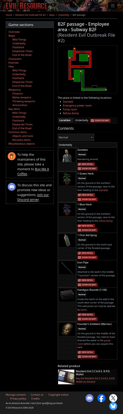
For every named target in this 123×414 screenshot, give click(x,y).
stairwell (103, 190)
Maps (52, 14)
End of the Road (21, 55)
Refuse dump (71, 113)
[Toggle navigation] (112, 5)
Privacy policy (18, 398)
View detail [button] (87, 164)
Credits (35, 398)
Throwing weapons (23, 101)
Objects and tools (22, 136)
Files (11, 66)
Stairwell (68, 101)
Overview (14, 32)
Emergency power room (77, 105)
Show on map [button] (102, 120)
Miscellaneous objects (21, 143)
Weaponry (14, 89)
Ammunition (19, 105)
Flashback (18, 47)
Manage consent (16, 394)
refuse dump (106, 220)
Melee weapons (21, 97)
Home (9, 14)
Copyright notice (58, 394)
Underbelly (63, 14)
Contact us (37, 394)
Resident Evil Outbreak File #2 (30, 14)
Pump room (70, 109)
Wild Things (19, 39)
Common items (17, 132)
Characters (14, 59)
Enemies (13, 62)
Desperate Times (22, 51)
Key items (14, 109)
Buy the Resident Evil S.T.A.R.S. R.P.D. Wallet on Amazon (95, 380)
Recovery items (21, 140)
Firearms (17, 93)
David (84, 309)
